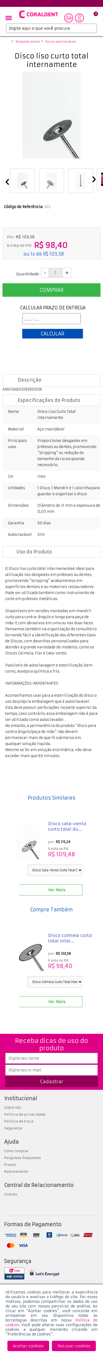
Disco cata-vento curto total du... (67, 826)
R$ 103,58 (53, 254)
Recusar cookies (73, 1345)
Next (94, 180)
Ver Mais (57, 889)
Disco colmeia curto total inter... (70, 938)
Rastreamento (16, 1171)
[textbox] (51, 28)
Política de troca (18, 1121)
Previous (7, 182)
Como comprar (16, 1151)
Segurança (13, 1128)
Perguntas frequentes (22, 1158)
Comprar (51, 290)
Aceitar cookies (28, 1345)
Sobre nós (12, 1107)
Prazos (10, 1165)
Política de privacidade (24, 1114)
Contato (10, 1194)
